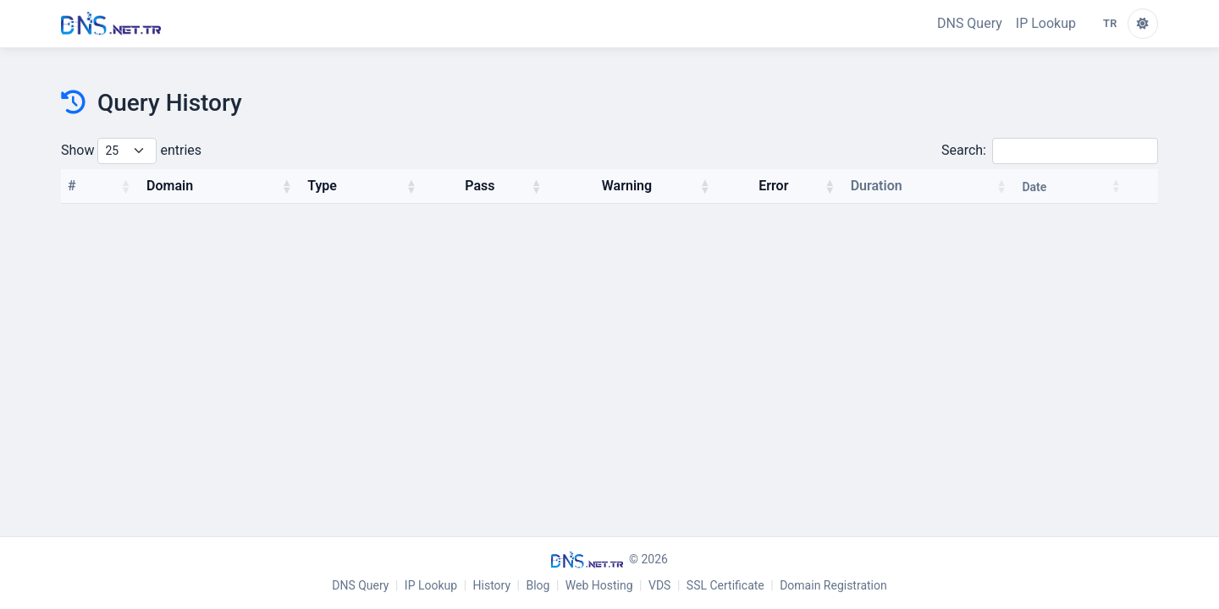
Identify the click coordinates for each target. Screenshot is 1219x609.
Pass (479, 186)
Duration (876, 186)
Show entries (131, 151)
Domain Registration (833, 585)
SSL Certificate (725, 585)
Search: (1049, 151)
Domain (169, 186)
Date (1034, 187)
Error (773, 186)
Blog (537, 585)
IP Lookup (1046, 23)
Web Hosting (599, 585)
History (492, 585)
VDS (659, 585)
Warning (627, 186)
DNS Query (969, 23)
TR (1110, 23)
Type (322, 186)
